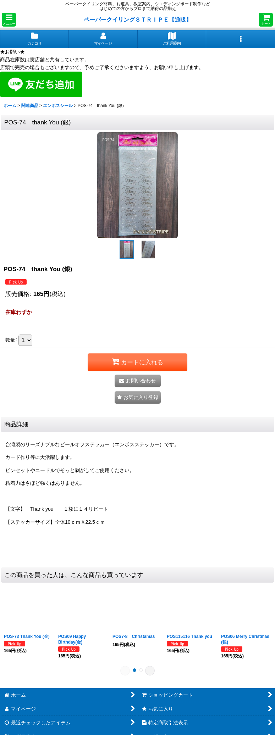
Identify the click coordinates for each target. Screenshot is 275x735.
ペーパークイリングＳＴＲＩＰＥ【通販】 (138, 19)
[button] (9, 20)
